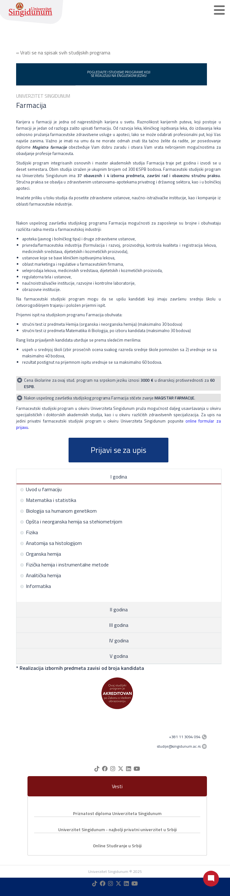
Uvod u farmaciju (41, 489)
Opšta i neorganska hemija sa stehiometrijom (71, 521)
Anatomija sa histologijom (51, 543)
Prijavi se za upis (118, 450)
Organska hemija (40, 554)
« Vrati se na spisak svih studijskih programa (63, 52)
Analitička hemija (40, 575)
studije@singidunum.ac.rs (179, 746)
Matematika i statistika (48, 500)
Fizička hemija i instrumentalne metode (64, 564)
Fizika (29, 532)
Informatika (35, 586)
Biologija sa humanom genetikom (58, 511)
